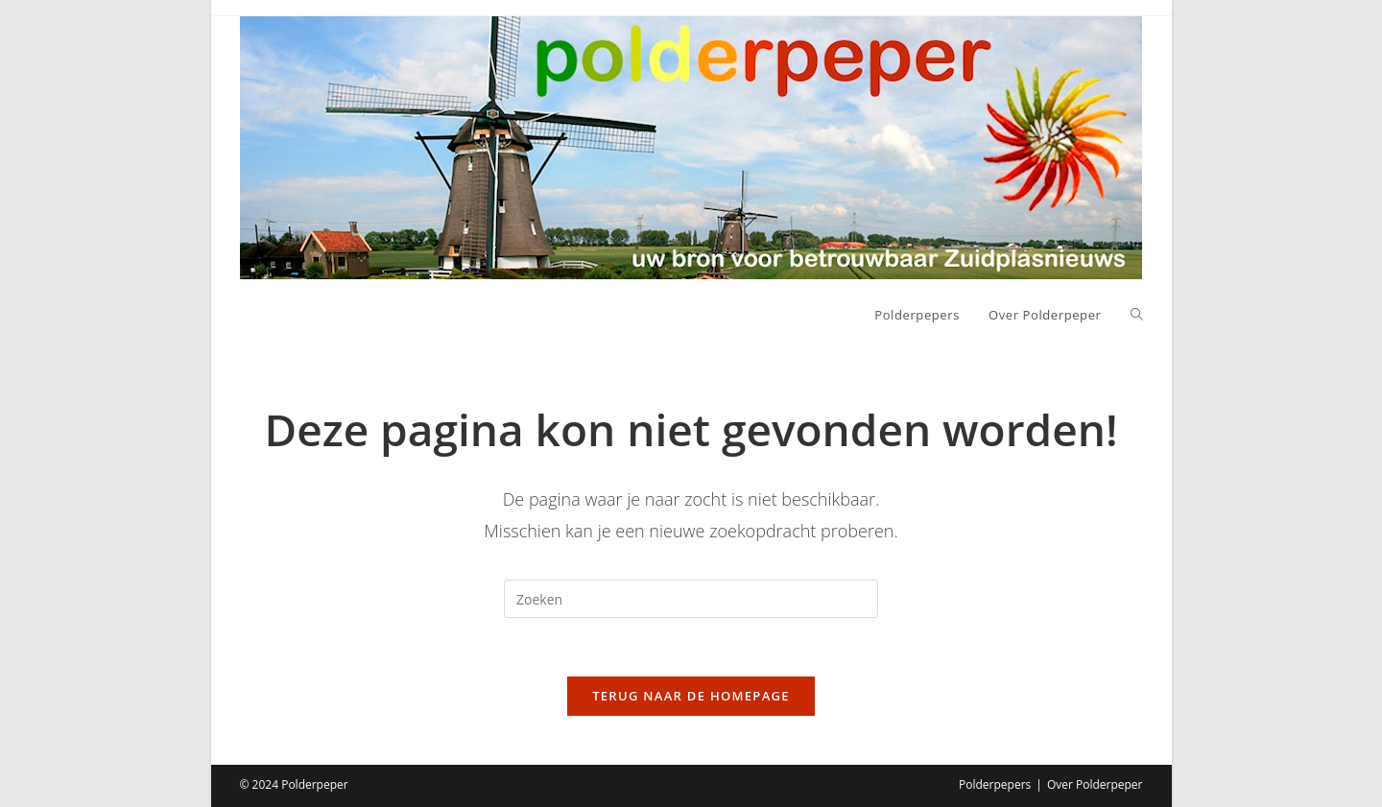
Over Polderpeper (1095, 784)
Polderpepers (995, 784)
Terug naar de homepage (691, 695)
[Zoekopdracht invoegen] (691, 599)
